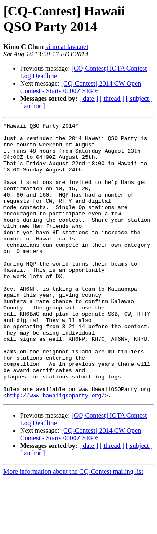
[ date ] (88, 98)
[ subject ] (139, 98)
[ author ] (32, 106)
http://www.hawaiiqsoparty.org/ (56, 450)
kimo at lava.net (66, 46)
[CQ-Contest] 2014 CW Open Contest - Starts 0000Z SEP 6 (80, 87)
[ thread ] (112, 98)
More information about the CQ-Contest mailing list (73, 526)
